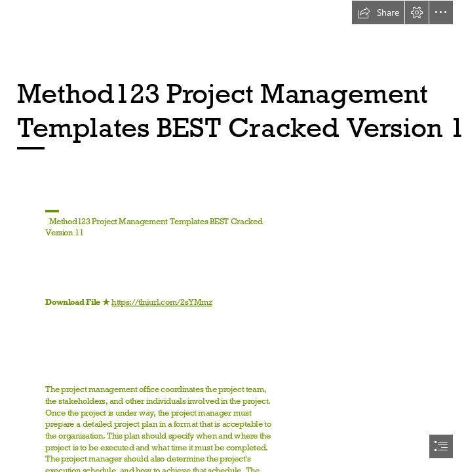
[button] (378, 12)
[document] (233, 236)
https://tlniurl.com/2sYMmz (162, 302)
